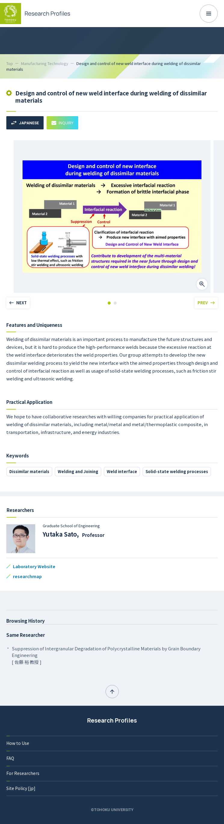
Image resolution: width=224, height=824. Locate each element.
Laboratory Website (34, 566)
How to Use (17, 743)
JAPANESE (25, 123)
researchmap (27, 576)
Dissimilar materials (29, 471)
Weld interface (122, 471)
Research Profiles (112, 720)
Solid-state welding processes (177, 471)
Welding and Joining (78, 471)
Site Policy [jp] (20, 788)
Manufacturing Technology (44, 63)
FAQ (10, 758)
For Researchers (22, 773)
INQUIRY (62, 122)
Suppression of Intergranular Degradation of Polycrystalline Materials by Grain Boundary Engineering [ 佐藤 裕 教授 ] (106, 655)
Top (9, 63)
